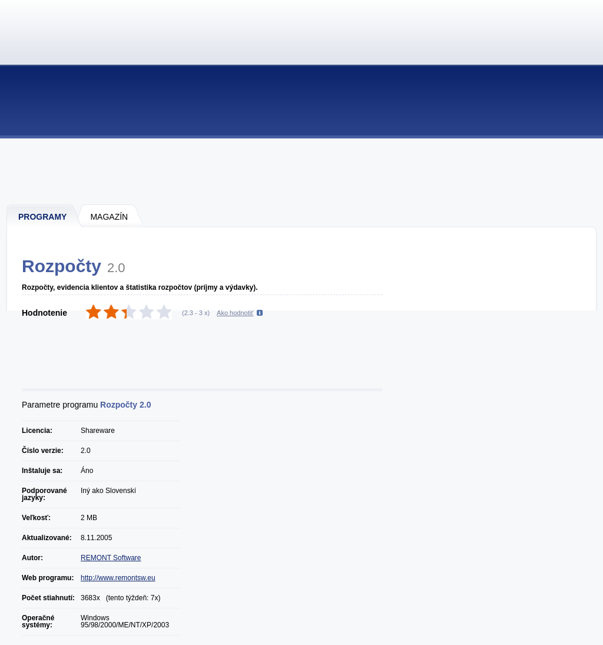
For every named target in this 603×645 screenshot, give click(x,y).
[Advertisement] (302, 170)
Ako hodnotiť (235, 312)
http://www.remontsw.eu (118, 578)
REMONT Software (111, 558)
